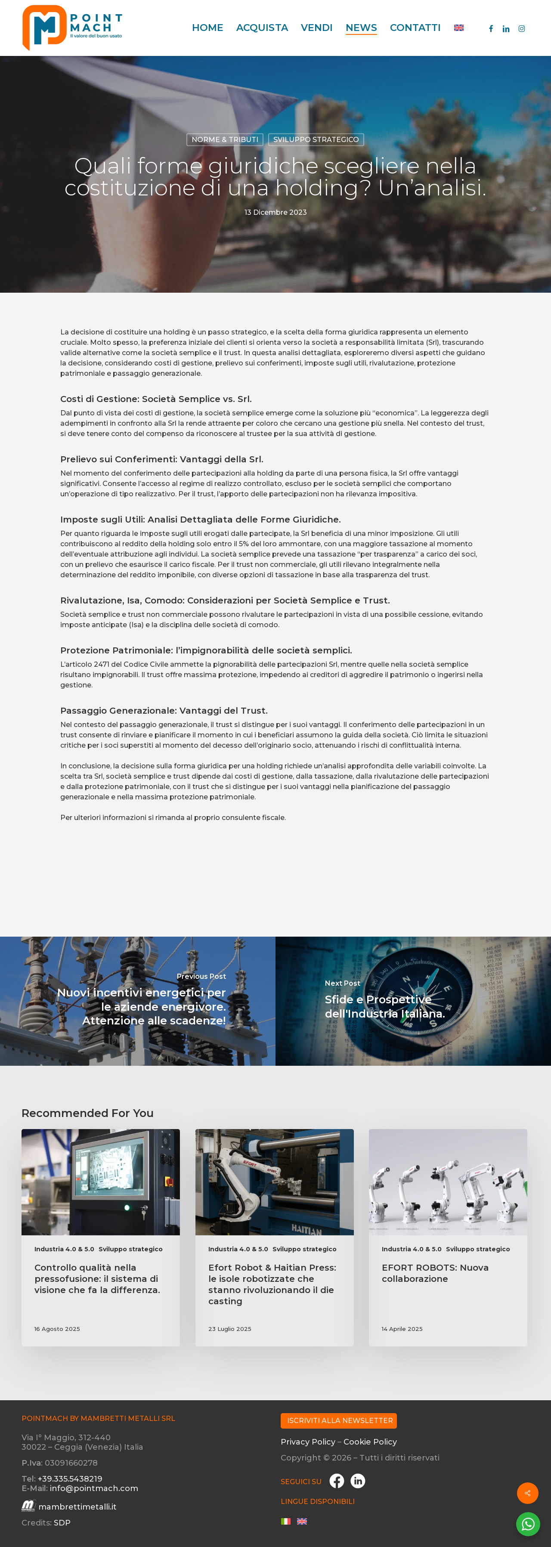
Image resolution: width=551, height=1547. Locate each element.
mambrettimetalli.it (77, 1507)
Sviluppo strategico (316, 140)
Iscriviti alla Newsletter (340, 1421)
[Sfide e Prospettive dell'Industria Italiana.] (413, 1001)
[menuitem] (459, 28)
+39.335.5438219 (70, 1479)
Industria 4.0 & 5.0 (64, 1249)
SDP (62, 1523)
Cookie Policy (370, 1442)
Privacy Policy (308, 1442)
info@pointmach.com (94, 1488)
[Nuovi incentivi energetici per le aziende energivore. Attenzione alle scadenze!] (138, 1001)
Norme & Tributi (225, 140)
